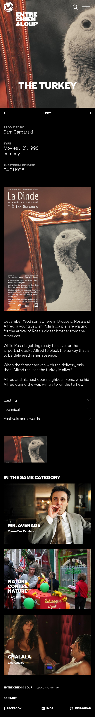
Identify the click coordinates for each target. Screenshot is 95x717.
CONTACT (10, 698)
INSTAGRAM (80, 708)
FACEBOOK (13, 708)
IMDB (47, 708)
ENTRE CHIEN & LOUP (18, 687)
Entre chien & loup (21, 14)
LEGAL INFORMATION (48, 687)
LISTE (47, 113)
